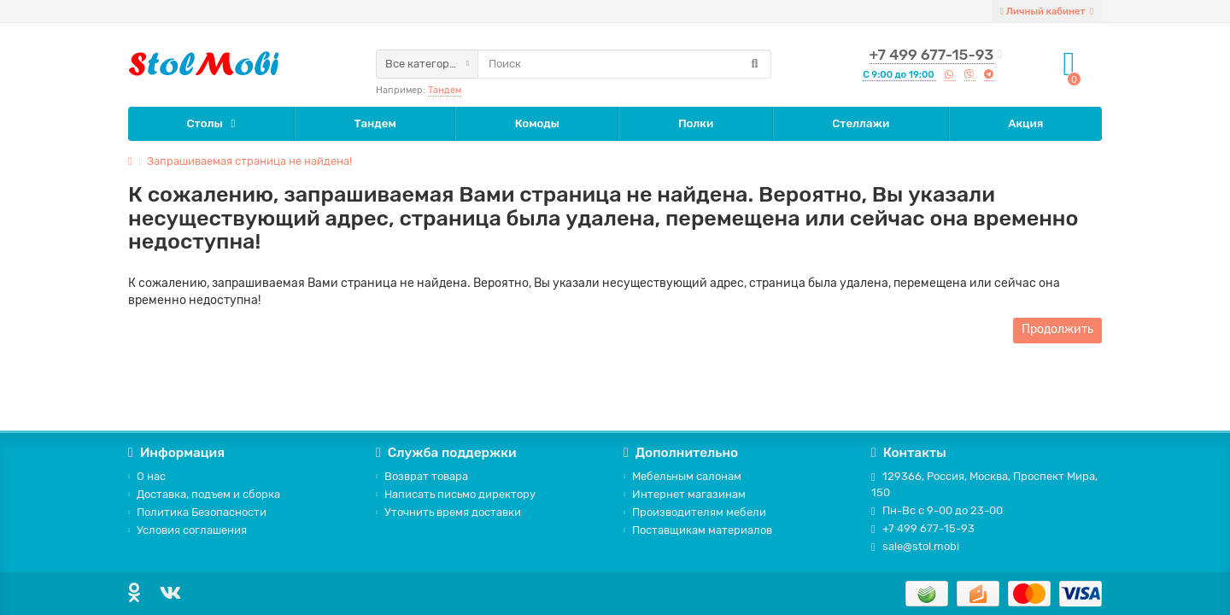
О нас (147, 476)
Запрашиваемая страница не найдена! (249, 161)
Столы (205, 123)
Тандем (444, 90)
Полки (695, 123)
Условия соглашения (187, 530)
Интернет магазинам (685, 494)
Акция (1025, 123)
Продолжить (1057, 329)
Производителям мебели (695, 512)
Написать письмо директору (456, 494)
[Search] (624, 64)
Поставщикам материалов (698, 530)
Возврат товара (422, 476)
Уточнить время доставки (448, 512)
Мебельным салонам (682, 476)
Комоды (537, 123)
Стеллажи (860, 123)
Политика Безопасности (197, 512)
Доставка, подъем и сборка (204, 494)
